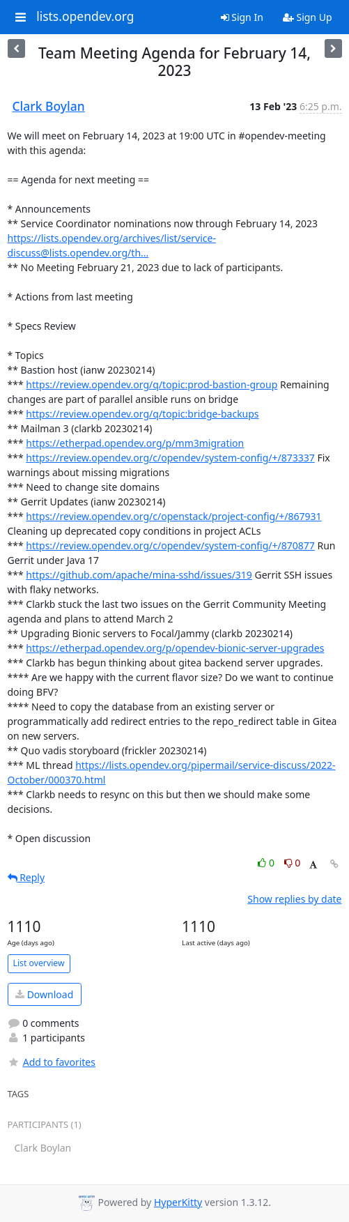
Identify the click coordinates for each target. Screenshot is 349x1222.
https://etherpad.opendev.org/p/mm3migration (135, 443)
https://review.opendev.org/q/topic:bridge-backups (142, 413)
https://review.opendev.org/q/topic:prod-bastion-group (151, 384)
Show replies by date (294, 899)
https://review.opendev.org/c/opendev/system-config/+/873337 (170, 457)
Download (44, 994)
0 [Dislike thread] (292, 862)
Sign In (242, 17)
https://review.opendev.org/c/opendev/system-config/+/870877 (170, 545)
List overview (39, 963)
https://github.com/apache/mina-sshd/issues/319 (139, 574)
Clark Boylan (49, 106)
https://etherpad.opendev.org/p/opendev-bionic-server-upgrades (175, 648)
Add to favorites (51, 1062)
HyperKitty (178, 1202)
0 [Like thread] (267, 862)
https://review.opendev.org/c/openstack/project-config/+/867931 (173, 516)
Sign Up (307, 17)
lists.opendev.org (85, 16)
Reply (26, 877)
